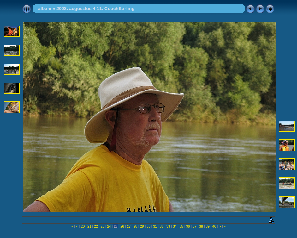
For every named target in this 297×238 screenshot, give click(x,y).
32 (161, 226)
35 (181, 226)
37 (194, 226)
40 (214, 226)
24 (109, 226)
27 (129, 226)
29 (142, 226)
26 (122, 226)
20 (83, 226)
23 (102, 226)
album (44, 8)
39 (208, 226)
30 (148, 226)
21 (89, 226)
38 (201, 226)
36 (188, 226)
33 (168, 226)
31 (155, 226)
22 (96, 226)
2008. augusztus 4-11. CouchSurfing (95, 8)
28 (135, 226)
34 (175, 226)
